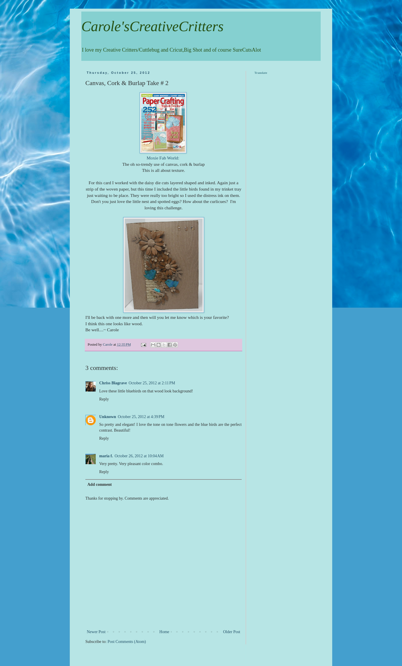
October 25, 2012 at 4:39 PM (141, 417)
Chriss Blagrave (113, 383)
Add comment (99, 484)
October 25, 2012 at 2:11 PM (152, 383)
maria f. (106, 456)
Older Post (232, 632)
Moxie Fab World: (164, 157)
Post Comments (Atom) (127, 641)
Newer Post (96, 632)
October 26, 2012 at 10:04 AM (139, 456)
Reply (104, 399)
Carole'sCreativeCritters (152, 26)
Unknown (107, 417)
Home (164, 632)
